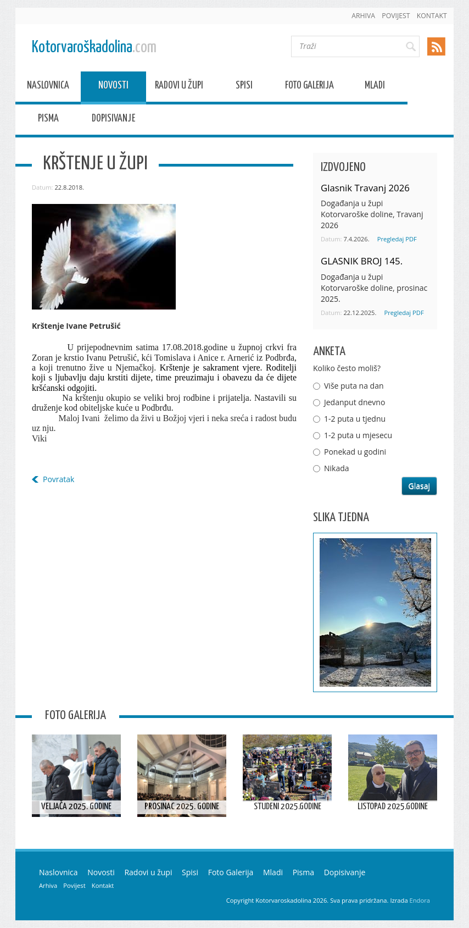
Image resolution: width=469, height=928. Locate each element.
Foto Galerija (309, 87)
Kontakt (432, 15)
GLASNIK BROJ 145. (362, 261)
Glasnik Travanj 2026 (365, 187)
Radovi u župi (179, 87)
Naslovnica (48, 87)
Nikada (336, 468)
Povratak (58, 479)
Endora (420, 900)
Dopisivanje (113, 120)
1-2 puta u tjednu (355, 418)
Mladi (375, 87)
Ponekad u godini (355, 451)
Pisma (48, 120)
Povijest (396, 15)
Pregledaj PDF (397, 239)
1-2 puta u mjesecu (358, 435)
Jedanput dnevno (354, 402)
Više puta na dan (354, 385)
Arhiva (363, 15)
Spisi (244, 87)
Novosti (113, 87)
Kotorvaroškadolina (94, 48)
